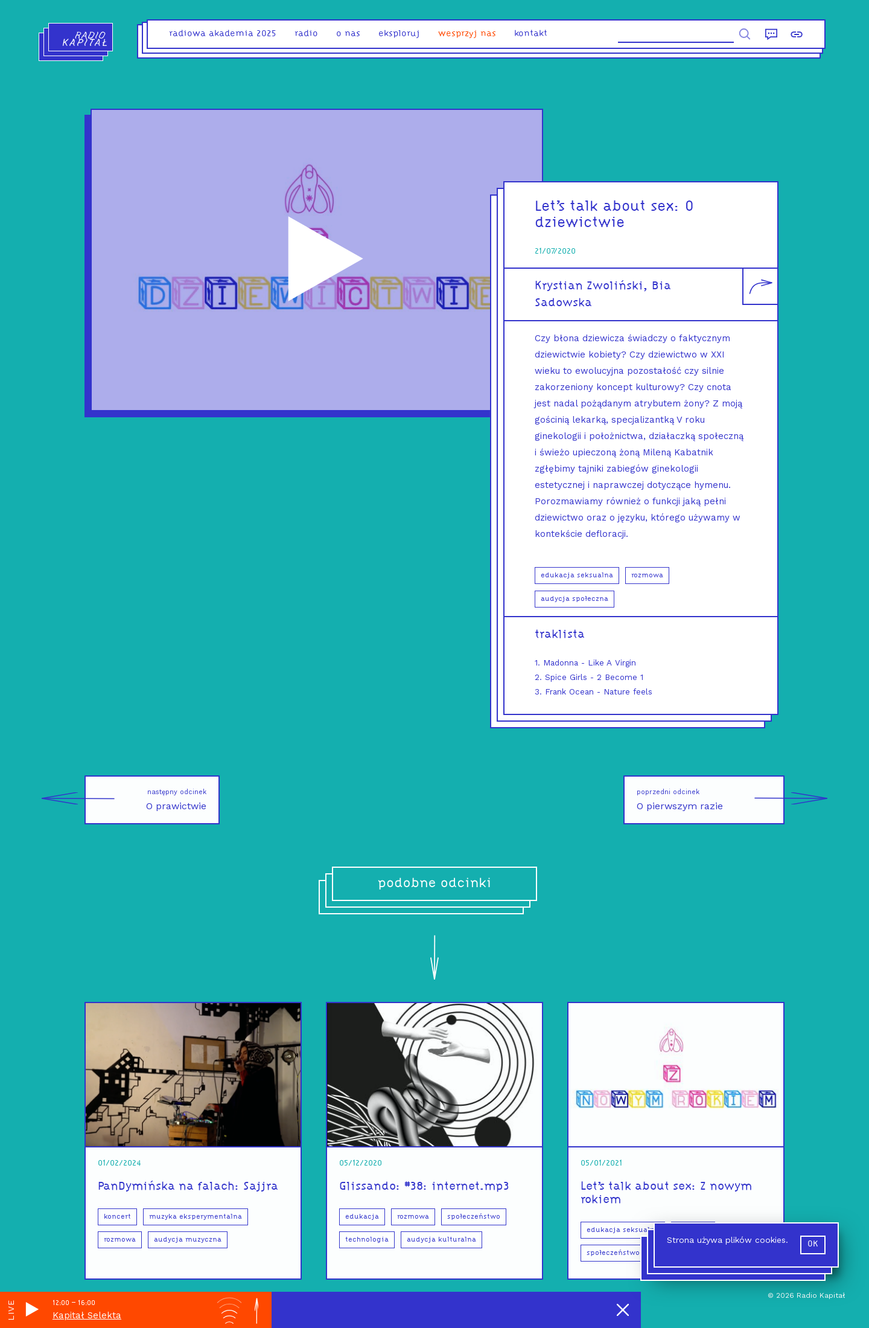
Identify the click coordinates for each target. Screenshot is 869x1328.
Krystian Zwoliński (589, 286)
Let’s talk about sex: (610, 206)
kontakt (530, 34)
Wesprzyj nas (467, 34)
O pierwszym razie (711, 800)
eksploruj (399, 34)
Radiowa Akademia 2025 (222, 34)
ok (812, 1244)
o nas (348, 34)
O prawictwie (145, 800)
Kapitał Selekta (87, 1315)
